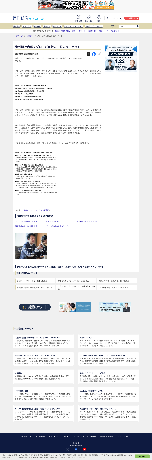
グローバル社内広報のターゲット (58, 226)
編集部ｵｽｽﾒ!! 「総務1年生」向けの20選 (114, 280)
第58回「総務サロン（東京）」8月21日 (70, 31)
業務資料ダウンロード (93, 26)
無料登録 (133, 18)
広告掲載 (65, 436)
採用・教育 (27, 26)
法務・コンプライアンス (73, 26)
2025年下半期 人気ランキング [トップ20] (114, 287)
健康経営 (46, 26)
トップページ (18, 35)
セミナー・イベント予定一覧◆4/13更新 (32, 280)
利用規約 (93, 436)
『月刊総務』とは (26, 436)
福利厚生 (37, 26)
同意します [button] (142, 456)
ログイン (116, 18)
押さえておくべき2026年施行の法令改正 (73, 280)
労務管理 (16, 26)
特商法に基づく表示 (106, 436)
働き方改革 (57, 26)
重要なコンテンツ (52, 221)
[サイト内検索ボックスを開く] (137, 26)
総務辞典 (30, 35)
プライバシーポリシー (124, 436)
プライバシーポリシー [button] (78, 457)
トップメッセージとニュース (26, 221)
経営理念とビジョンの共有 (87, 221)
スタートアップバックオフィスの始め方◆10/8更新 (76, 287)
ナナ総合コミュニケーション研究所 (35, 210)
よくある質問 (40, 436)
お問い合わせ (53, 436)
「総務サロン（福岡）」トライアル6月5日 (103, 31)
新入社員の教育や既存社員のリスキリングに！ (34, 287)
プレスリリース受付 (79, 436)
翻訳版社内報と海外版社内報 (26, 226)
